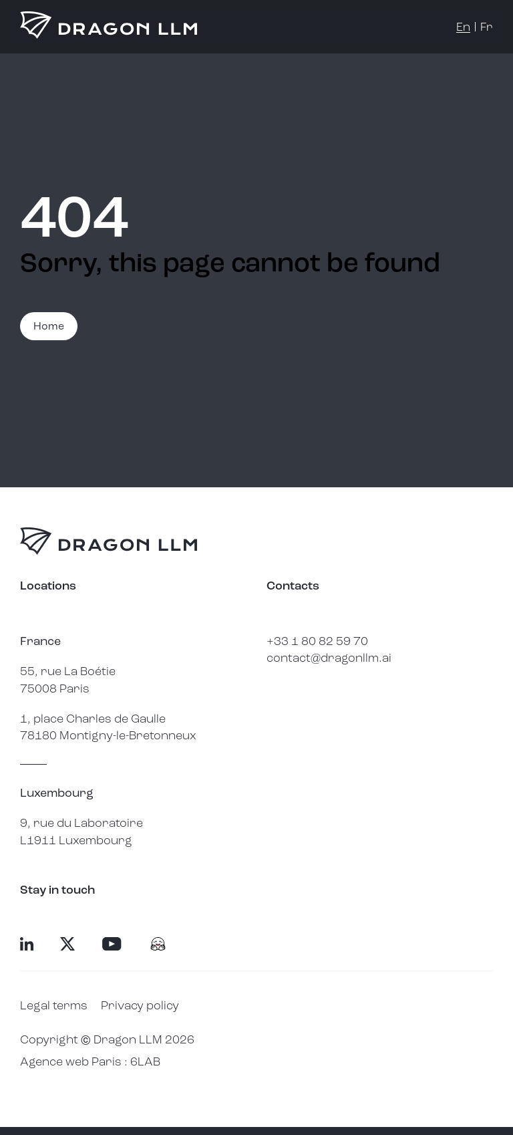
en (463, 27)
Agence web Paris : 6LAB (90, 1061)
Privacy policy (140, 1005)
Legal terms (54, 1005)
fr (486, 27)
